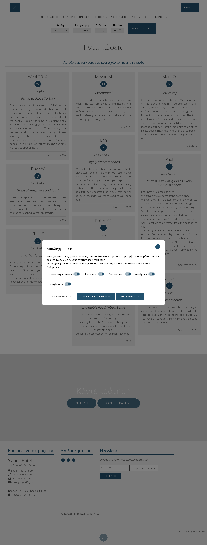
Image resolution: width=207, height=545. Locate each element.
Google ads (60, 284)
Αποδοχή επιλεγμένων (96, 296)
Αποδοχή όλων (130, 296)
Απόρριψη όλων (61, 296)
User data (94, 274)
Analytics (145, 274)
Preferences (119, 274)
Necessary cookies (64, 274)
